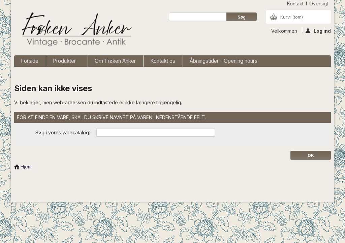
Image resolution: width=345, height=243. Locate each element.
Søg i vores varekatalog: (62, 132)
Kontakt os (162, 61)
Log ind (318, 30)
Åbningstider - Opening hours (223, 61)
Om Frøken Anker (115, 61)
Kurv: (291, 17)
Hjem (23, 166)
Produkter (65, 62)
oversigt (318, 3)
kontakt (295, 3)
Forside (29, 61)
